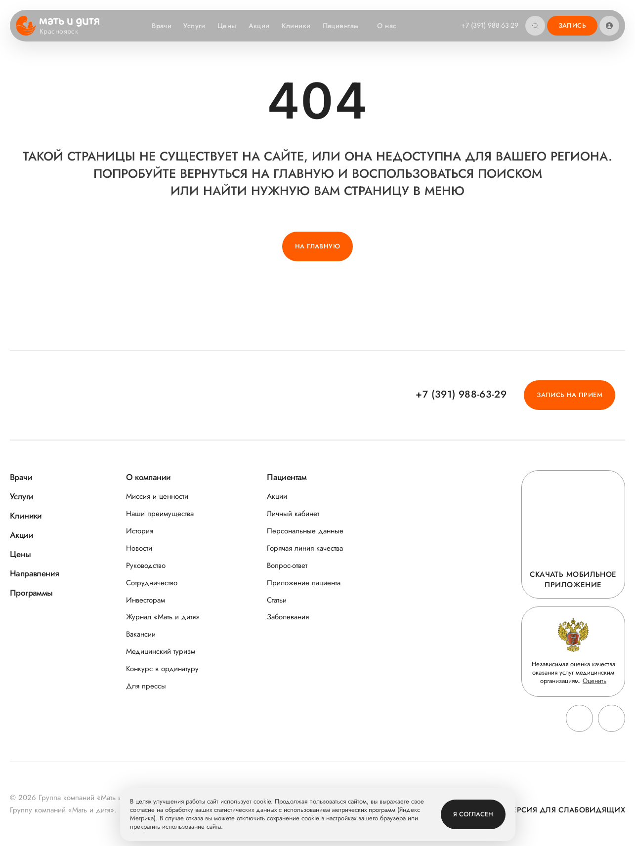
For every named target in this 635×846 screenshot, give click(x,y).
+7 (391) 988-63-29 (489, 25)
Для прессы (146, 686)
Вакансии (141, 634)
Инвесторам (145, 600)
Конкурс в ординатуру (162, 669)
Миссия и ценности (157, 496)
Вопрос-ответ (287, 566)
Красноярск (65, 32)
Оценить (594, 681)
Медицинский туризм (160, 651)
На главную (317, 246)
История (139, 531)
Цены (227, 26)
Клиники (296, 26)
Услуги (194, 26)
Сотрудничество (151, 583)
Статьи (277, 600)
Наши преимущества (160, 514)
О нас (391, 26)
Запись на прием (569, 395)
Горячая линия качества (305, 548)
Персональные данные (305, 531)
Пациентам (346, 26)
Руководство (146, 566)
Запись (572, 25)
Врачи (161, 26)
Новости (139, 548)
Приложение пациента (303, 583)
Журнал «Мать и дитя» (163, 617)
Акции (259, 26)
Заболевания (288, 617)
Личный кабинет (293, 514)
